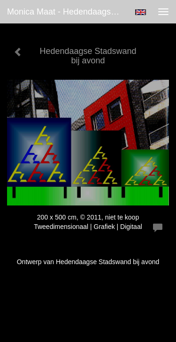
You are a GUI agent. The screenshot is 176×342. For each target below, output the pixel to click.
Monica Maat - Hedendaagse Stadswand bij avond (67, 11)
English (140, 12)
